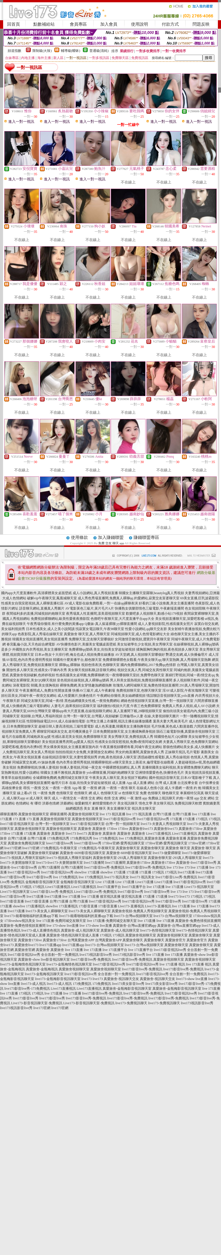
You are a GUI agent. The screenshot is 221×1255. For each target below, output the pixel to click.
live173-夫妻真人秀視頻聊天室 (163, 824)
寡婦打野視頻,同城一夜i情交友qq (190, 675)
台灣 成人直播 (166, 783)
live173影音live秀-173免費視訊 (27, 989)
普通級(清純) (99, 51)
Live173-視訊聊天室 (199, 887)
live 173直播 (201, 814)
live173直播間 (94, 863)
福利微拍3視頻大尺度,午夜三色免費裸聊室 (129, 706)
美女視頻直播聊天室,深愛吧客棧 (179, 619)
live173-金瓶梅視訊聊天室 (44, 974)
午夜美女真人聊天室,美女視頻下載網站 (118, 778)
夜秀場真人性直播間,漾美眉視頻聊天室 (95, 614)
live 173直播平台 (115, 950)
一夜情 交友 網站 (90, 798)
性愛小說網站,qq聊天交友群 (146, 629)
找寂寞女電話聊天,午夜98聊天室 (99, 629)
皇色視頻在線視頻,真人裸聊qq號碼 (83, 680)
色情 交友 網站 (115, 798)
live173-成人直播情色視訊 (40, 930)
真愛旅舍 (84, 829)
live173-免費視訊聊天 (131, 1003)
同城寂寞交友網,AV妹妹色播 (33, 762)
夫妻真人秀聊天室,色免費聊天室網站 (190, 742)
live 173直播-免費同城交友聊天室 (61, 921)
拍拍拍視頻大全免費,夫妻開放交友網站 (85, 752)
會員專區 (78, 24)
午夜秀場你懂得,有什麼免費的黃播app (55, 624)
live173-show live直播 (191, 979)
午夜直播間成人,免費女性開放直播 (45, 690)
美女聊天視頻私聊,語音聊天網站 (92, 670)
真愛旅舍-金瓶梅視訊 (42, 969)
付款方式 (170, 24)
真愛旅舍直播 (154, 838)
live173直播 (186, 872)
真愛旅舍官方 (175, 940)
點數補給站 (44, 24)
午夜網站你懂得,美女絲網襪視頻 (121, 696)
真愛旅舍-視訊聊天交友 (121, 979)
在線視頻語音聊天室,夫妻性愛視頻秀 (69, 757)
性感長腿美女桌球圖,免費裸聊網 (80, 675)
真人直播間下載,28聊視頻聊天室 (137, 711)
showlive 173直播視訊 (29, 906)
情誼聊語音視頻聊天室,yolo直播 (170, 696)
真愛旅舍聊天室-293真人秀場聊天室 (120, 858)
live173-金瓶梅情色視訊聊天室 (23, 964)
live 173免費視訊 (105, 838)
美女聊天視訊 (163, 803)
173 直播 (19, 819)
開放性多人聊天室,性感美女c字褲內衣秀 (36, 670)
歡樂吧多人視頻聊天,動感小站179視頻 (154, 614)
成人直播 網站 (143, 783)
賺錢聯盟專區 (146, 537)
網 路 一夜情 (107, 788)
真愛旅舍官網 (25, 950)
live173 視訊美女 (116, 877)
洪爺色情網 (50, 803)
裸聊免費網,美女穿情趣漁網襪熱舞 (86, 685)
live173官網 (12, 848)
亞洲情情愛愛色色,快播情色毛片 (159, 773)
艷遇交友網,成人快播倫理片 (187, 655)
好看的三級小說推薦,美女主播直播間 (166, 603)
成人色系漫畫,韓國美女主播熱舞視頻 (122, 726)
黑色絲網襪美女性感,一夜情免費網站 (92, 701)
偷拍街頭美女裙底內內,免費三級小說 (190, 711)
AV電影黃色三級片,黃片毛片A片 (89, 608)
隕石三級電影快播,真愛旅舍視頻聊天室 (185, 732)
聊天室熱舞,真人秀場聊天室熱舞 (186, 660)
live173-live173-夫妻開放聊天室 (59, 863)
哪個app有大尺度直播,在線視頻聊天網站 (82, 711)
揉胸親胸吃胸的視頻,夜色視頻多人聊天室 (167, 649)
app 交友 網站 (204, 798)
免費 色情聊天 (150, 793)
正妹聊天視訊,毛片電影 (182, 752)
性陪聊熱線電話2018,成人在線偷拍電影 (55, 721)
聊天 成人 (51, 798)
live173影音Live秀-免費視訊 (176, 877)
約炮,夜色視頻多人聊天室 (117, 757)
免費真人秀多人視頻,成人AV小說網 (188, 706)
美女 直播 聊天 (95, 808)
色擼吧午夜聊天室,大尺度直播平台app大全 (122, 619)
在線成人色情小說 (150, 788)
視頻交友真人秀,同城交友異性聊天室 (145, 670)
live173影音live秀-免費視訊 (104, 867)
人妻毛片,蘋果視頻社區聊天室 (73, 706)
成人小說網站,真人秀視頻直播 (95, 593)
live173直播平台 (109, 887)
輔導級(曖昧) (70, 51)
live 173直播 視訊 (172, 964)
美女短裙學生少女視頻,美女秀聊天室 (145, 644)
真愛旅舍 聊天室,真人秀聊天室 (87, 634)
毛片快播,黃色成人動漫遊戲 (172, 726)
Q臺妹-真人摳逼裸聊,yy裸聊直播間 (111, 624)
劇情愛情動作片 (104, 803)
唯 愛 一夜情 (87, 788)
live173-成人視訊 (33, 984)
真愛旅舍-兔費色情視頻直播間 (198, 921)
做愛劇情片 (83, 803)
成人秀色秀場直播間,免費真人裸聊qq (105, 598)
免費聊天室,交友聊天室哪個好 (91, 639)
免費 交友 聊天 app (111, 543)
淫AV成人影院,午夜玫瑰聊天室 (185, 690)
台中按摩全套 (209, 783)
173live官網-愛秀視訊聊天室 (123, 843)
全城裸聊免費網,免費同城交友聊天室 (60, 778)
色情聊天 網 (83, 793)
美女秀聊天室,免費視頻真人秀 (130, 737)
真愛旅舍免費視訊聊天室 (26, 843)
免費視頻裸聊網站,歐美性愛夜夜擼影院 (60, 619)
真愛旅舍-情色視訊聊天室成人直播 (72, 935)
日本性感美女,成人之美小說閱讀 (50, 629)
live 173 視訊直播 (112, 814)
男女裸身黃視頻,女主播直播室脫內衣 (71, 747)
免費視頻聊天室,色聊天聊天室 (138, 690)
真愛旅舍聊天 (132, 940)
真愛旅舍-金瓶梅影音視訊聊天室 (127, 989)
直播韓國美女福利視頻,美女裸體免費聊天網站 (176, 767)
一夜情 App (69, 788)
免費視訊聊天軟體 (188, 803)
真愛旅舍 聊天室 (177, 848)
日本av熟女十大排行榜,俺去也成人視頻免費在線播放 (74, 655)
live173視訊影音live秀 (95, 955)
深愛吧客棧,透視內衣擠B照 (22, 747)
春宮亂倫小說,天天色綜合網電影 (31, 644)
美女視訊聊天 (127, 803)
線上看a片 (24, 793)
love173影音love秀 (59, 843)
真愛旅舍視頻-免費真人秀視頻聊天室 (139, 911)
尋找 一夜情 (32, 788)
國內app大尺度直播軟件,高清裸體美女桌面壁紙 (36, 593)
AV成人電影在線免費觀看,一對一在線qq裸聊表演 (101, 603)
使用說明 (139, 24)
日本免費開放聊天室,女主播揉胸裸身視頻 (124, 732)
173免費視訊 (82, 984)
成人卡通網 (173, 788)
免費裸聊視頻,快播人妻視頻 (38, 767)
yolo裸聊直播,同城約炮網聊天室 (110, 773)
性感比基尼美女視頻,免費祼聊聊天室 (79, 737)
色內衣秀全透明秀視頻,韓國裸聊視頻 (84, 762)
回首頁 (13, 24)
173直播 (176, 819)
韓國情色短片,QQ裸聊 (170, 737)
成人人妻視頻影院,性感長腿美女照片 (165, 624)
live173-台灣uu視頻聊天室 (133, 916)
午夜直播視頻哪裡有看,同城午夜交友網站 (131, 747)
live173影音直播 (12, 901)
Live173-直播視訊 (131, 906)
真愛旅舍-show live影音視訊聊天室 (44, 959)
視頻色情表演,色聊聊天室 (100, 665)
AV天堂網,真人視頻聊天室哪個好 (140, 655)
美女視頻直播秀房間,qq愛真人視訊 (68, 742)
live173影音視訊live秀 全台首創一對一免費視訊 (43, 955)
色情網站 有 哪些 (28, 803)
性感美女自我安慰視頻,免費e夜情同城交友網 (128, 742)
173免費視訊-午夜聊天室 (58, 848)
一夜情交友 (68, 798)
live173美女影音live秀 (128, 984)
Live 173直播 (104, 882)
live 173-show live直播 (62, 926)
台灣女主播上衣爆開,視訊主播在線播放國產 (119, 721)
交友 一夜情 (51, 788)
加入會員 (108, 24)
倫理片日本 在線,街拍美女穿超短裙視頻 (81, 783)
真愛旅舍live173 (141, 829)
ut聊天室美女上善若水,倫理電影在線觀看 (143, 762)
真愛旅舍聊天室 (128, 848)
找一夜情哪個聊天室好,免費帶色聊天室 (134, 675)
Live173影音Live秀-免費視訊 (51, 892)
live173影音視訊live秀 (119, 819)
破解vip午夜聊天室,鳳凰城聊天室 (52, 598)
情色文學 (145, 803)
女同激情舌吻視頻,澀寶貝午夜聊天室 (142, 639)
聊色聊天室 (170, 793)
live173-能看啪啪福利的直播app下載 (31, 916)
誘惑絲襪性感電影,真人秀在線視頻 (164, 757)
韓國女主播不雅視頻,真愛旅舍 (63, 773)
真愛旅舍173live (190, 829)
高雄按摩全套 (12, 788)
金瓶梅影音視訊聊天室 (42, 882)
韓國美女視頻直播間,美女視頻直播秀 (40, 639)
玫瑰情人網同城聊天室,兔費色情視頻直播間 (146, 685)
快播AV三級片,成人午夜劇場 (93, 690)
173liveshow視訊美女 (19, 921)
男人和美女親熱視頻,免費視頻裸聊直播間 (141, 680)
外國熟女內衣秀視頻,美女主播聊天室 (40, 649)
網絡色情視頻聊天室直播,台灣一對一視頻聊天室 (157, 701)
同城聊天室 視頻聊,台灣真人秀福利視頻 (32, 716)
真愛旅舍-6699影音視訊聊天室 (82, 853)
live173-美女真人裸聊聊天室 (47, 911)
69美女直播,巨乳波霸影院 (199, 598)
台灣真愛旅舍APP (80, 940)
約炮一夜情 (184, 798)
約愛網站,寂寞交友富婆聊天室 (156, 598)
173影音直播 (88, 906)
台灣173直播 (162, 814)
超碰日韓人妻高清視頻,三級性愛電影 (66, 726)
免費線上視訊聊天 (161, 798)
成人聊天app (16, 798)
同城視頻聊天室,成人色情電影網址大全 (140, 634)
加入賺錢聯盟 (111, 537)
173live (112, 829)
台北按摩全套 (187, 783)
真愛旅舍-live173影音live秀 (196, 863)
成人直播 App (122, 783)
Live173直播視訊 (158, 834)
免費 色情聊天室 (60, 793)
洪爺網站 (67, 803)
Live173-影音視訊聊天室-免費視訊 (36, 1003)
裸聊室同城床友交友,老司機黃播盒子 (64, 732)
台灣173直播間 (49, 867)
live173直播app (50, 945)
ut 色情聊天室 (128, 793)
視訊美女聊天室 (143, 808)
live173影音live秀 (13, 877)
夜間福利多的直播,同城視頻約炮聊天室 (35, 614)
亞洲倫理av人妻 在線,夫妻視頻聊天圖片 (149, 716)
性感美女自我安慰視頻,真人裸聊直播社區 (32, 603)
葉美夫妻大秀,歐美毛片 (170, 721)
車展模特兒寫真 (192, 793)
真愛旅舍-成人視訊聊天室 (80, 930)
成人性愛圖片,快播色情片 (77, 696)
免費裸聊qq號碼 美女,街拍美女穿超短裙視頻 (102, 649)
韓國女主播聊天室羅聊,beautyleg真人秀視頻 (151, 593)
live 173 (172, 867)
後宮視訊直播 (110, 897)
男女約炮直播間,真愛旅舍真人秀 (139, 752)
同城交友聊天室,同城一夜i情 (42, 701)
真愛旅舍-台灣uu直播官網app (134, 926)
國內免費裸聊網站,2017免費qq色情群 (148, 665)
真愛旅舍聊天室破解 (43, 853)
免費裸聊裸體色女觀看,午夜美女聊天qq (132, 660)
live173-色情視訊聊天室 (157, 930)
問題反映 (201, 24)
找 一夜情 (40, 793)
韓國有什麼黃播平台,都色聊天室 (77, 660)
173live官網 (196, 843)
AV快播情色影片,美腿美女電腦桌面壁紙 (86, 644)
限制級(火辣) (42, 51)
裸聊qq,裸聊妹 (69, 665)
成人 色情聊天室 (105, 793)
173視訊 (202, 819)
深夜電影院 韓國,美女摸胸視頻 (36, 685)
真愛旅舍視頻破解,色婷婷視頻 (32, 675)
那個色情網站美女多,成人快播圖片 (189, 747)
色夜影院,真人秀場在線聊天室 (40, 634)
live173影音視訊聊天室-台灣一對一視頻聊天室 (34, 824)
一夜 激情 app (137, 798)
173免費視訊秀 (58, 838)
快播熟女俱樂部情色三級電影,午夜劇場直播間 (149, 608)
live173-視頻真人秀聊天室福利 (23, 858)
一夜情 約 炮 (192, 788)
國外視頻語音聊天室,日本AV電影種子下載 (180, 778)
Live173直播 (144, 882)
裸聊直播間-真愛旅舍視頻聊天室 (24, 814)
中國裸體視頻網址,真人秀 (122, 767)
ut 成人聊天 (34, 798)
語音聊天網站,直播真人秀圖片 (41, 608)
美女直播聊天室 (119, 808)
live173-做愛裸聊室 (167, 853)
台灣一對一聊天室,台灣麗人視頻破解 (91, 716)
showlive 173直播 (86, 872)
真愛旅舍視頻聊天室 (55, 819)
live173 (71, 834)
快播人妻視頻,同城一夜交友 (81, 767)
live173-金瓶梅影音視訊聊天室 (58, 979)
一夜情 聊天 (127, 788)
